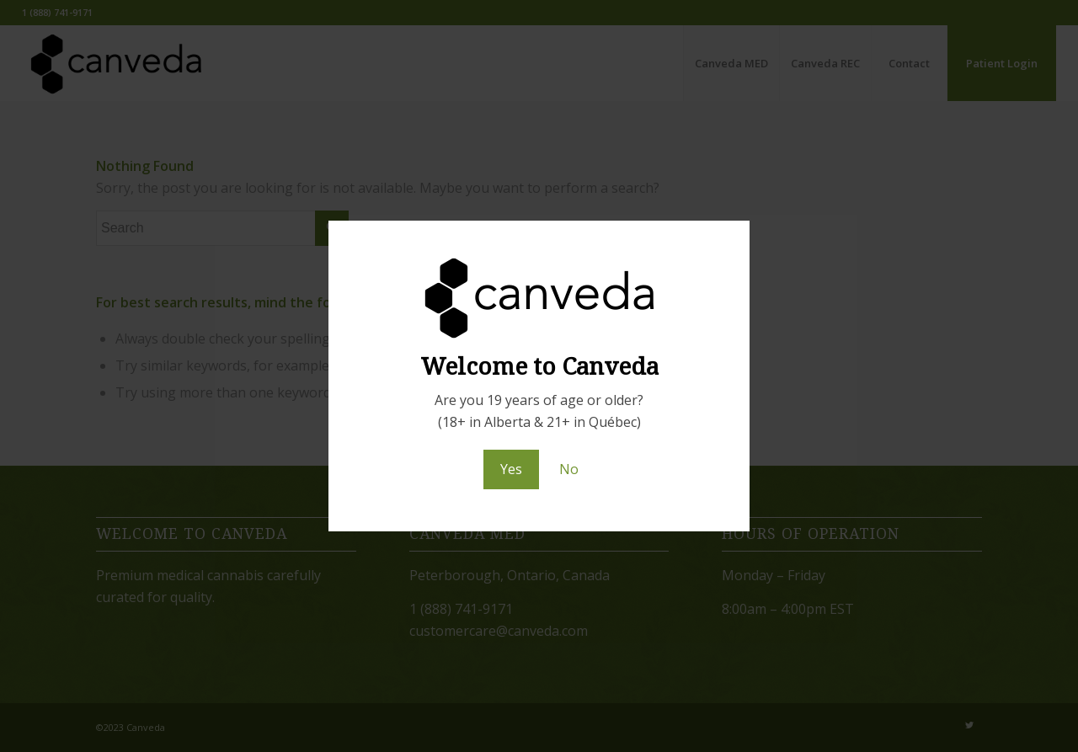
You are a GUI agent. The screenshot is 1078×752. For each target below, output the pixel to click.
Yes (511, 469)
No (569, 469)
